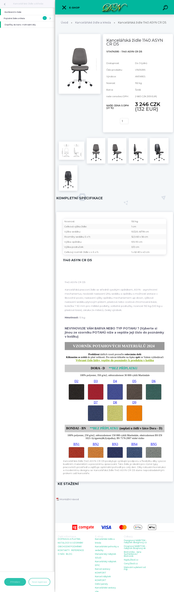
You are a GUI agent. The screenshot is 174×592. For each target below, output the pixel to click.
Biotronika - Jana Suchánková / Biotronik (132, 554)
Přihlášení (15, 582)
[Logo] (114, 7)
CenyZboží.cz (131, 564)
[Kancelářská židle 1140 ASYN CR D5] (80, 35)
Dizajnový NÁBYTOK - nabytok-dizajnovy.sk (135, 547)
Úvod (64, 22)
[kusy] (124, 121)
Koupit (111, 121)
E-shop (71, 7)
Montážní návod (67, 499)
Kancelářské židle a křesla (28, 3)
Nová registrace (39, 582)
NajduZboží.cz (131, 560)
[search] (166, 8)
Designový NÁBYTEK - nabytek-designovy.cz (135, 541)
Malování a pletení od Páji (135, 568)
